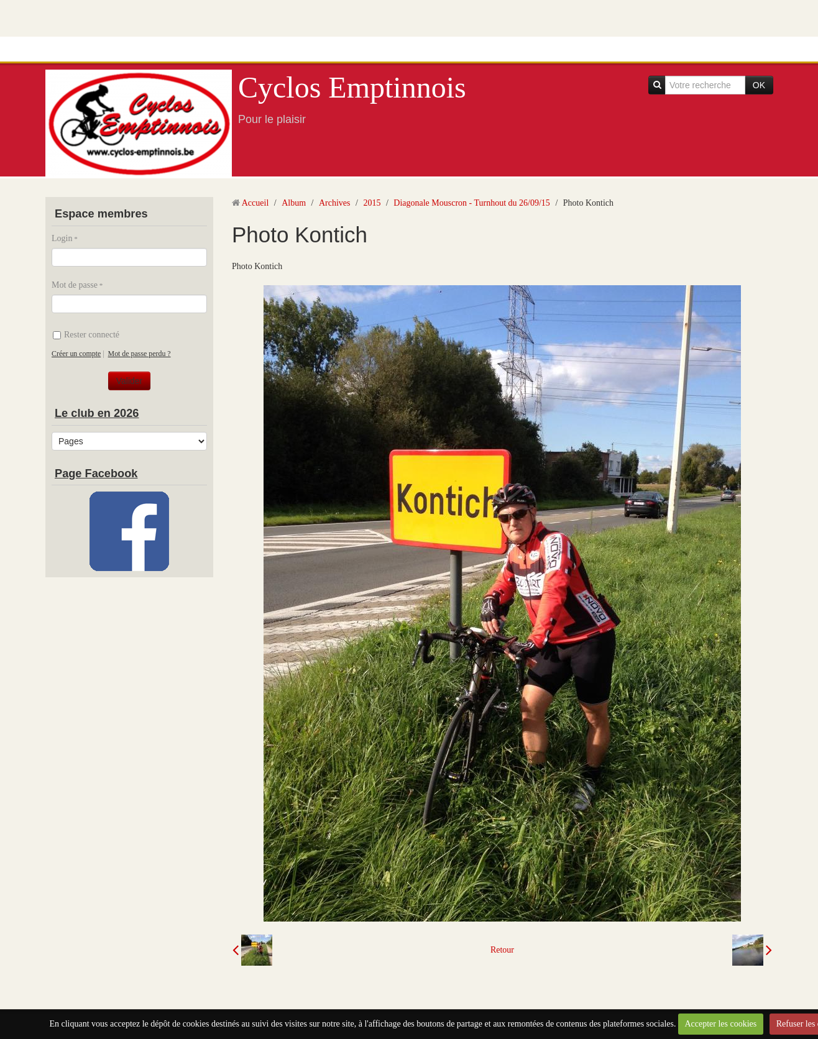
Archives (335, 203)
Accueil (255, 203)
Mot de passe (75, 285)
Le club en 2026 (97, 413)
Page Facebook (96, 473)
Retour (502, 949)
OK (759, 85)
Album (294, 203)
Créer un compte (76, 353)
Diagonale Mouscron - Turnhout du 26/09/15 (471, 203)
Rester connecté (86, 334)
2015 (371, 203)
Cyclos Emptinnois (352, 87)
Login (62, 238)
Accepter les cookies (720, 1023)
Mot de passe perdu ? (139, 353)
